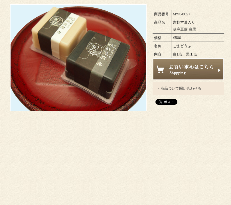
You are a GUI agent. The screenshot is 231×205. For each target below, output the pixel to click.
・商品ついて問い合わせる (179, 88)
